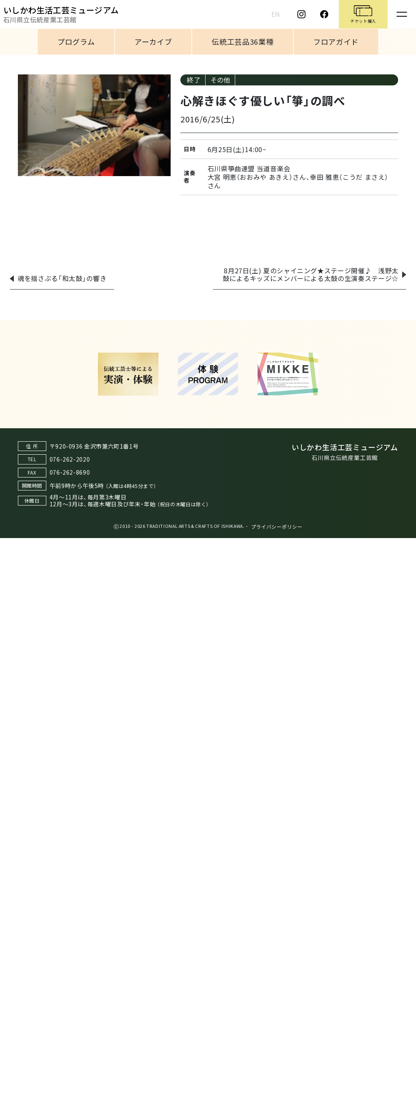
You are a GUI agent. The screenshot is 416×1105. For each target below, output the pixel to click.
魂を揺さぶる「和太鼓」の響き (61, 278)
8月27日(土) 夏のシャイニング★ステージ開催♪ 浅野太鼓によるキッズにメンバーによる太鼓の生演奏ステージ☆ (311, 274)
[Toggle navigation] (402, 14)
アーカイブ (153, 41)
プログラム (76, 41)
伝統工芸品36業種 (242, 41)
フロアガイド (336, 41)
